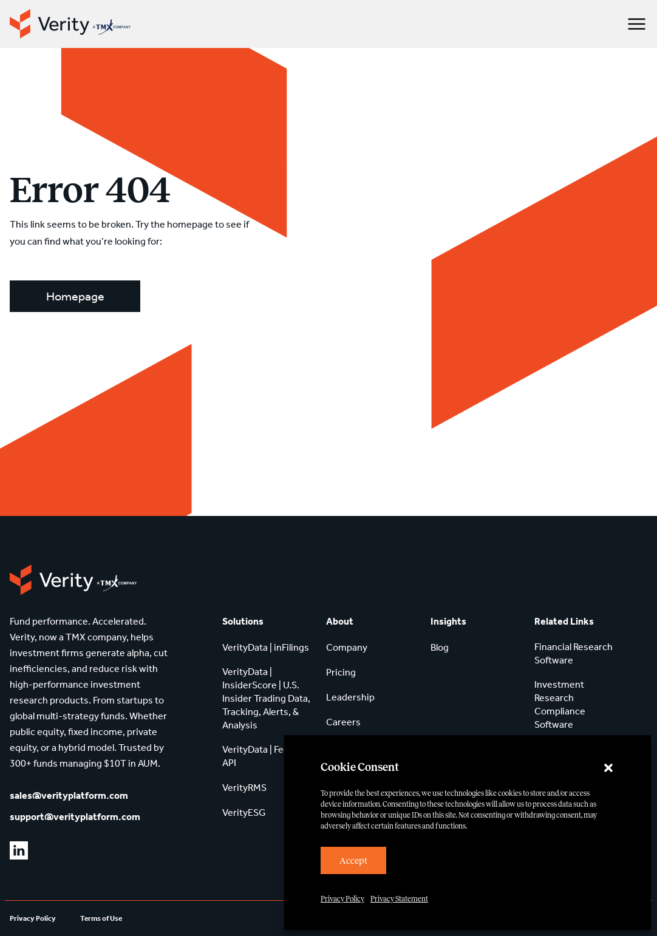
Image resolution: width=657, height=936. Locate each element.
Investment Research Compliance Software (559, 704)
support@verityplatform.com (75, 816)
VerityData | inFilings (265, 647)
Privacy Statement (399, 899)
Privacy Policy (342, 899)
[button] (608, 768)
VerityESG (244, 812)
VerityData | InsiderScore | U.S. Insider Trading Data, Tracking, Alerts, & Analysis (266, 698)
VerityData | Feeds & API (264, 756)
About (339, 621)
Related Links (564, 621)
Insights (448, 621)
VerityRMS (244, 787)
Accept (353, 861)
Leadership (350, 697)
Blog (440, 647)
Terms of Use (101, 918)
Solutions (243, 621)
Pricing (341, 672)
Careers (343, 722)
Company (346, 647)
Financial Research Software (573, 653)
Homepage (75, 296)
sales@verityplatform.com (69, 795)
